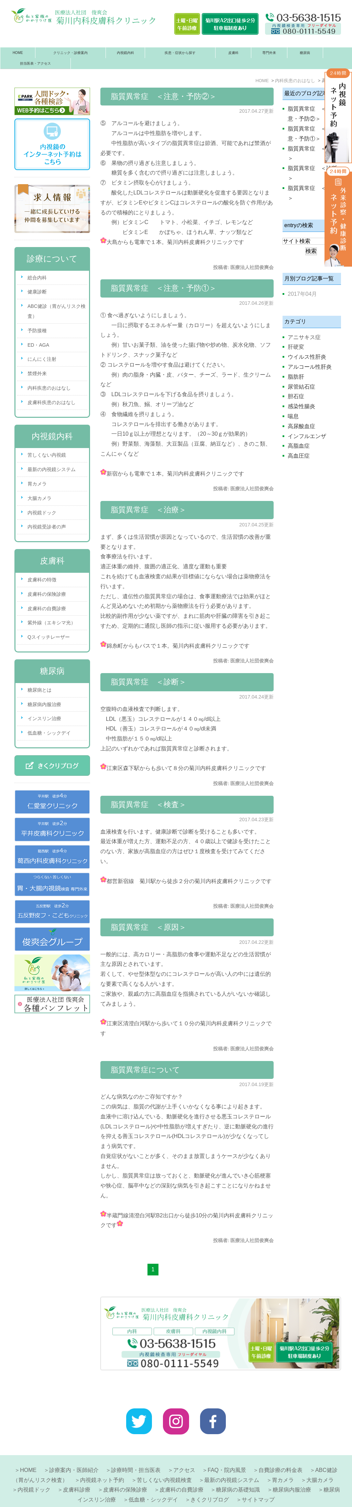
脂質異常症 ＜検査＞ (148, 804)
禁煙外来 (37, 373)
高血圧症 (299, 456)
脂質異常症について (145, 1069)
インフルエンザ (307, 436)
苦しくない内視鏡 (47, 455)
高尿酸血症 (301, 426)
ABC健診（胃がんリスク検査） (57, 311)
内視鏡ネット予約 (102, 1458)
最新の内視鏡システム (52, 469)
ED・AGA (38, 345)
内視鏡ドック (42, 512)
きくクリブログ (209, 1478)
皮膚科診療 (76, 1468)
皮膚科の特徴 (42, 579)
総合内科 (37, 277)
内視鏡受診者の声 (47, 526)
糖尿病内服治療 (44, 704)
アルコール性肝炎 (310, 367)
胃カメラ (37, 484)
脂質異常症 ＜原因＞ (148, 927)
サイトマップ (258, 1478)
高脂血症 (299, 446)
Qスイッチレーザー (49, 637)
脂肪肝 (296, 377)
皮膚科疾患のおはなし (52, 402)
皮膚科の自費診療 (47, 608)
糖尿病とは (40, 690)
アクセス (184, 1448)
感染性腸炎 (301, 406)
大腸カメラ (40, 498)
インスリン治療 (44, 718)
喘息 (293, 416)
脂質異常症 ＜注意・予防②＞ (164, 96)
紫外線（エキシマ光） (52, 622)
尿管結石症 (301, 387)
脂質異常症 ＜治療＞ (148, 509)
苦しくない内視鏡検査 (164, 1458)
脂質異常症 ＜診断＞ (148, 682)
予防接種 (37, 330)
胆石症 (296, 396)
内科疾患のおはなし (49, 388)
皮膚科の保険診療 (47, 594)
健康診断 (37, 291)
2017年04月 (302, 294)
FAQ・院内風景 (227, 1448)
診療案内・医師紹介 (74, 1448)
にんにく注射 (42, 359)
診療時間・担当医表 (136, 1448)
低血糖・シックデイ (49, 733)
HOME (18, 53)
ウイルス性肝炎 (307, 357)
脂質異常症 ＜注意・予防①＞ (164, 288)
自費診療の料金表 (280, 1448)
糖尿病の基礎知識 (238, 1468)
